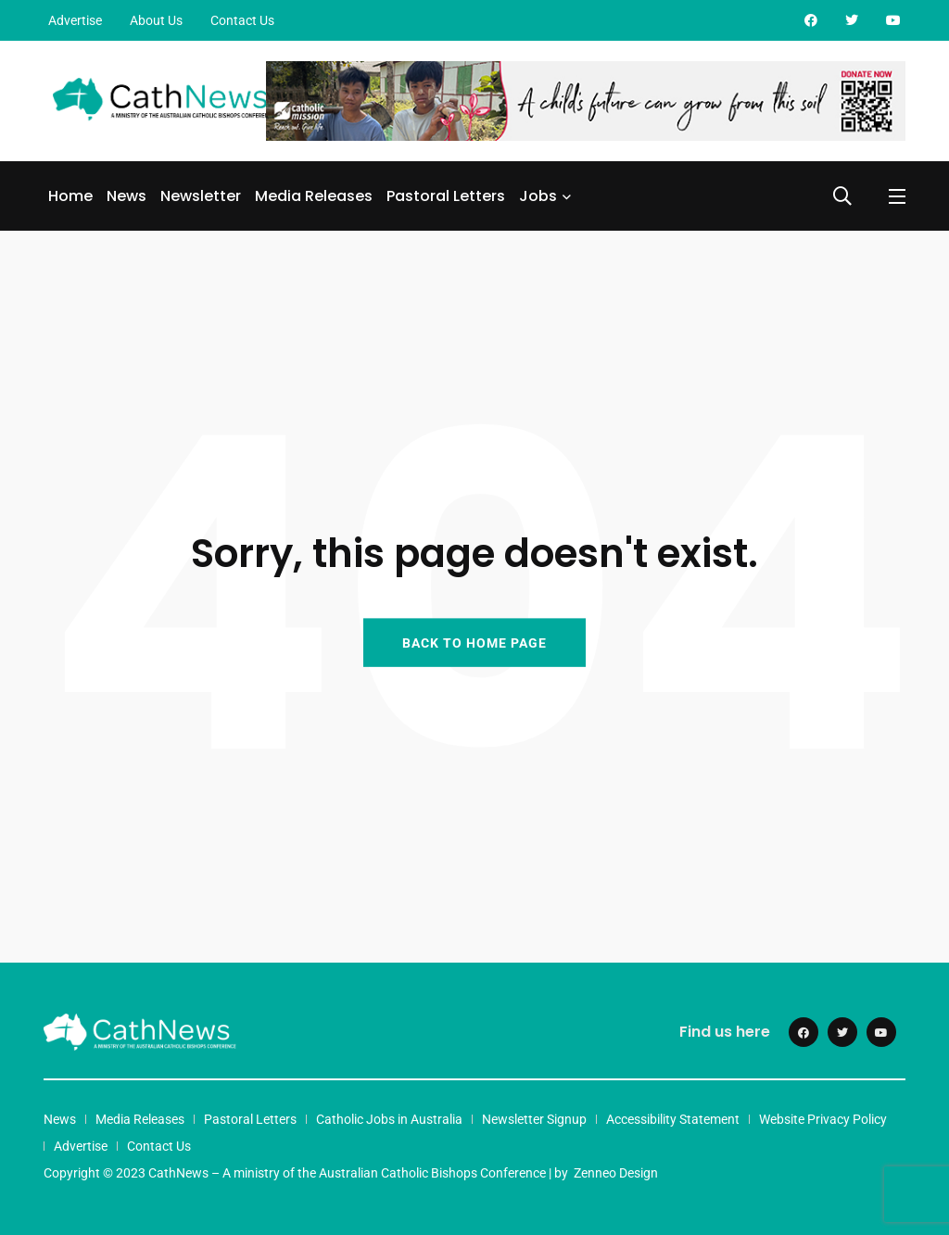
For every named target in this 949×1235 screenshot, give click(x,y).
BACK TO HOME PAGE (474, 642)
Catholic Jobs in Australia (389, 1119)
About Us (156, 20)
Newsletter (200, 196)
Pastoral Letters (445, 196)
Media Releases (314, 196)
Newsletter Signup (534, 1119)
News (126, 196)
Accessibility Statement (673, 1119)
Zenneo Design (616, 1173)
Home (70, 196)
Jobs (538, 196)
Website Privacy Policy (823, 1119)
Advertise (75, 20)
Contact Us (242, 20)
